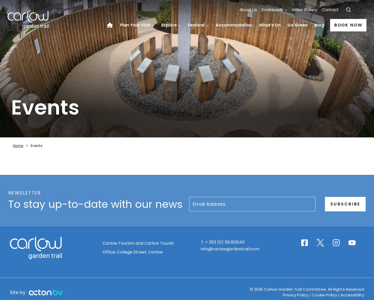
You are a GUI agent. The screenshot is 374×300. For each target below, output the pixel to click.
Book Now (348, 25)
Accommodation (234, 25)
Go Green (298, 25)
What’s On (270, 25)
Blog (319, 25)
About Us (248, 9)
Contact (330, 9)
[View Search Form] (348, 10)
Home (111, 25)
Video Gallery (304, 9)
